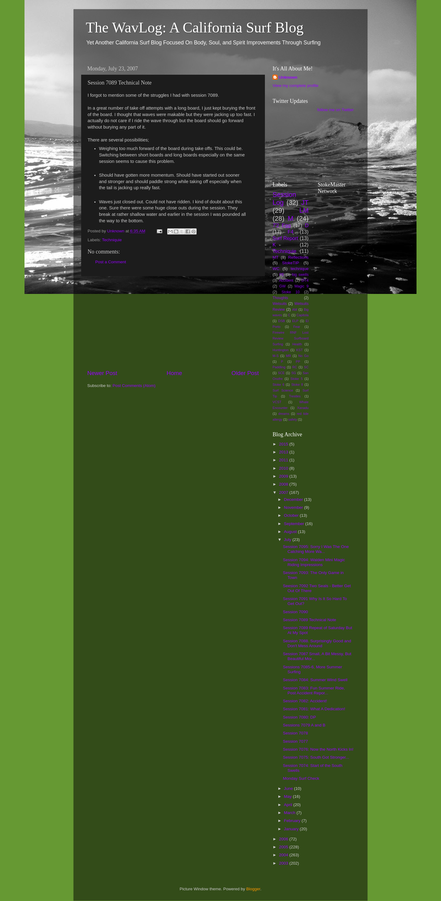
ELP (295, 321)
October (292, 515)
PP (298, 361)
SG (293, 373)
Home (174, 373)
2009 (284, 476)
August (291, 531)
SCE (281, 373)
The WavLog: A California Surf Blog (194, 27)
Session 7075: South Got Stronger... (316, 757)
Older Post (245, 373)
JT (305, 202)
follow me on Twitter (335, 109)
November (294, 507)
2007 (284, 492)
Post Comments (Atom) (134, 385)
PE (281, 274)
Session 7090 (295, 612)
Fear (296, 326)
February (293, 820)
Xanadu (302, 408)
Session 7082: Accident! (305, 701)
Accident (286, 280)
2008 (284, 484)
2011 (284, 460)
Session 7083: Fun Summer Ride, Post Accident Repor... (314, 690)
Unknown (288, 77)
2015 (284, 444)
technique (300, 268)
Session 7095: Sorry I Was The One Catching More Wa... (316, 549)
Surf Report (285, 238)
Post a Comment (110, 262)
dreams (283, 413)
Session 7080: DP (299, 717)
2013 (284, 452)
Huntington (280, 350)
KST (299, 350)
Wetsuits (280, 304)
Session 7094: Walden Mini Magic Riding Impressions (314, 562)
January (292, 829)
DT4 (305, 280)
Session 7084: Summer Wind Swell (315, 680)
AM (294, 309)
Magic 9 (301, 286)
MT (276, 257)
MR (288, 356)
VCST (277, 402)
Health (297, 344)
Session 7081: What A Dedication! (314, 709)
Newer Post (102, 373)
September (294, 523)
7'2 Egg (282, 225)
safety (292, 419)
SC (306, 367)
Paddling (279, 367)
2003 (284, 863)
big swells (300, 274)
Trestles (294, 396)
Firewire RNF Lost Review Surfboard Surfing (291, 338)
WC (276, 268)
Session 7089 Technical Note (309, 620)
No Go (303, 356)
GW (282, 286)
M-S (276, 356)
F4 (290, 232)
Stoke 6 (278, 384)
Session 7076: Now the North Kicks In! (318, 749)
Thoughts (280, 298)
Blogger (253, 889)
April (288, 804)
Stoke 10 (290, 292)
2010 (284, 468)
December (294, 499)
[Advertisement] (173, 322)
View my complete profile (295, 85)
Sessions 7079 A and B (304, 725)
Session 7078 (295, 733)
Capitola (302, 315)
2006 (284, 839)
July (288, 539)
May (288, 796)
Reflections (298, 257)
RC (294, 367)
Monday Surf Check (301, 778)
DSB (281, 321)
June (289, 788)
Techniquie (112, 240)
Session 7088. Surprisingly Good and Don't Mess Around (317, 643)
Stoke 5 (296, 379)
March (290, 812)
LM (304, 210)
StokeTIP (290, 263)
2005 (284, 847)
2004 (284, 855)
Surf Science (283, 390)
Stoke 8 (297, 384)
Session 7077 (295, 741)
